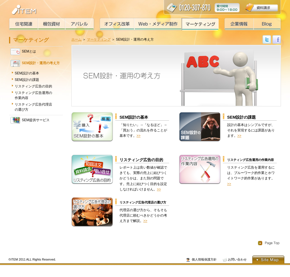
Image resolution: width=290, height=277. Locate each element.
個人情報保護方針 (204, 259)
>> (138, 136)
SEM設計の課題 (27, 80)
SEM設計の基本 (27, 73)
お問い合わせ (237, 259)
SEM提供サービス (30, 120)
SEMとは (23, 51)
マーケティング (99, 39)
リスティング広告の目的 (33, 86)
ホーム (76, 39)
